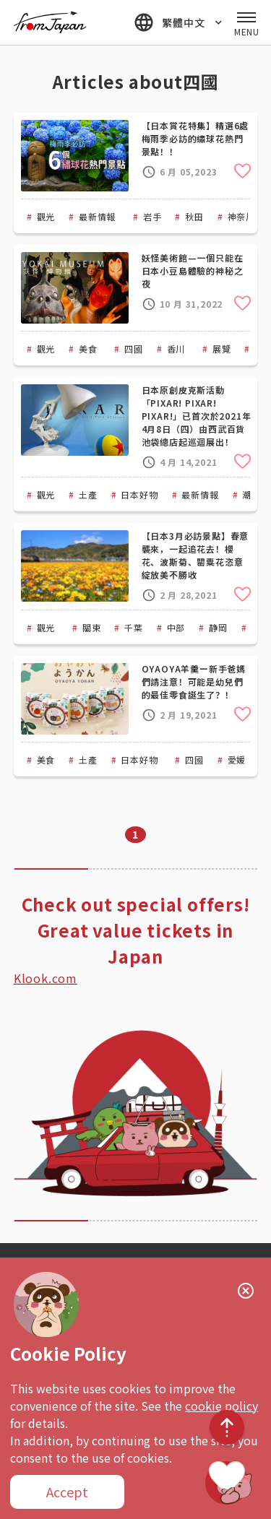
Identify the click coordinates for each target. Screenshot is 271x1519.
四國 (133, 348)
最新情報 (97, 216)
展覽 (221, 348)
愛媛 (237, 759)
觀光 (46, 216)
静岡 (218, 627)
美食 (88, 348)
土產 (88, 494)
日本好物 (139, 494)
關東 (91, 627)
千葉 (133, 627)
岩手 (152, 216)
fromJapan (50, 22)
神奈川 (241, 216)
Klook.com (45, 978)
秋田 (194, 216)
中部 (176, 627)
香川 (176, 348)
